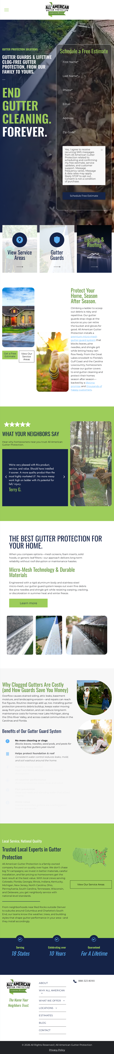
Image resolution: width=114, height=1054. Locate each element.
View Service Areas (20, 254)
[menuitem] (52, 983)
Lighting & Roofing (94, 241)
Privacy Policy (57, 1050)
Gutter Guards (57, 254)
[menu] (6, 10)
